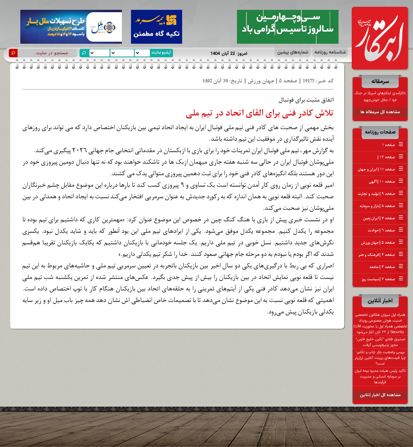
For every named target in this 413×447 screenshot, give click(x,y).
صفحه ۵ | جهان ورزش (383, 242)
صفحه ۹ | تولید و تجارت (381, 193)
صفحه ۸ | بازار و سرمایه (383, 206)
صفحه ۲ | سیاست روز (384, 279)
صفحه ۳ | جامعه (387, 267)
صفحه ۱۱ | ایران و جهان (382, 169)
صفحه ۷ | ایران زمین (384, 218)
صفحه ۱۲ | (391, 157)
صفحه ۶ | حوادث (387, 230)
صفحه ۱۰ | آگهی (387, 181)
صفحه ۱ (394, 145)
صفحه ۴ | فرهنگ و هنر (382, 254)
